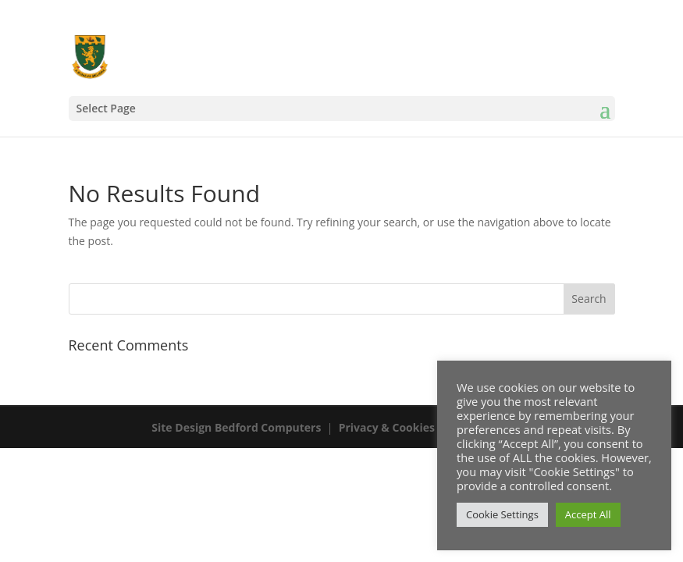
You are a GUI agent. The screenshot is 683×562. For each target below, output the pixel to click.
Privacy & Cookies (387, 427)
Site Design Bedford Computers (236, 427)
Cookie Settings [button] (502, 514)
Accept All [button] (588, 514)
